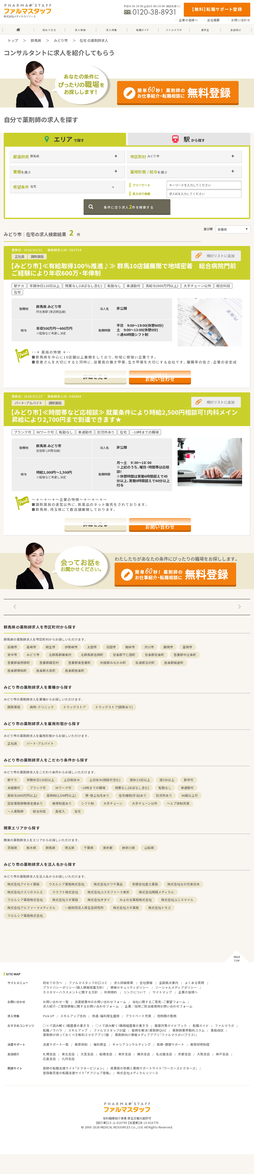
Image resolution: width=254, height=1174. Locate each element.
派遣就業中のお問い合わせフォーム (100, 1001)
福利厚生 (100, 1044)
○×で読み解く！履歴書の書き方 (66, 1025)
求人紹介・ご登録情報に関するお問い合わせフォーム (81, 1006)
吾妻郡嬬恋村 (49, 662)
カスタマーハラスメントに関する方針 (70, 992)
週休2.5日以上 (140, 779)
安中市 (12, 654)
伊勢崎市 (71, 647)
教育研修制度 (200, 1044)
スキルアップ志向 (73, 1015)
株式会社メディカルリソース (137, 1072)
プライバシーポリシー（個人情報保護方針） (73, 987)
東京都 (108, 847)
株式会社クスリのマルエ (25, 892)
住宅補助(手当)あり (133, 795)
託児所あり (164, 795)
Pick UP (48, 1015)
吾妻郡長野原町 (18, 662)
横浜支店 (143, 1054)
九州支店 (68, 1058)
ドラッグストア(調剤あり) (114, 707)
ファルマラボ (224, 1025)
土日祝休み (72, 779)
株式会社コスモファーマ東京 (108, 892)
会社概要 (213, 20)
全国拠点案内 (168, 982)
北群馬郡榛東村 (60, 654)
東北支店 (68, 1054)
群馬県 (36, 40)
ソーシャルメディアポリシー (176, 987)
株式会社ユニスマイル (177, 899)
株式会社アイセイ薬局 (23, 884)
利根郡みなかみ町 (113, 662)
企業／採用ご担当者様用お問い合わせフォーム (158, 1006)
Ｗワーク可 (63, 787)
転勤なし (165, 787)
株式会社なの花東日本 (183, 884)
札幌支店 (49, 1054)
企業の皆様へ (188, 20)
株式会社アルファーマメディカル (31, 907)
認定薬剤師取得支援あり (25, 803)
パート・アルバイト (40, 743)
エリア (65, 139)
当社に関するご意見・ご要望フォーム (159, 1001)
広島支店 (49, 1058)
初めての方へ (52, 982)
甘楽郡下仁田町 (124, 654)
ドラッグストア (74, 707)
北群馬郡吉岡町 (92, 654)
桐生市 (50, 647)
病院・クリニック (42, 707)
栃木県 (31, 847)
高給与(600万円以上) (22, 795)
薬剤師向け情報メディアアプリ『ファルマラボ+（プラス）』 (156, 1034)
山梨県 (149, 847)
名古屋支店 (164, 1054)
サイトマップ (162, 992)
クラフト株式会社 (65, 892)
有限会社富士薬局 (145, 884)
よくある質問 (194, 982)
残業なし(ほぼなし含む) (132, 787)
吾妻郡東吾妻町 (79, 662)
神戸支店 (222, 1054)
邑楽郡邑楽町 (74, 670)
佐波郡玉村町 (145, 662)
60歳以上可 (190, 795)
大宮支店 (87, 1054)
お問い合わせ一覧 (56, 1001)
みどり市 (61, 40)
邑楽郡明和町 (17, 670)
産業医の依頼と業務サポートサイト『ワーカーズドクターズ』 (153, 1068)
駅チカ (12, 779)
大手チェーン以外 (145, 803)
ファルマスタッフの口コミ (88, 982)
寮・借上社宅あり (97, 795)
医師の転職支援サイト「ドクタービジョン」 (73, 1068)
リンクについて (135, 992)
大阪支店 (203, 1054)
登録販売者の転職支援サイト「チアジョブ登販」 (77, 1072)
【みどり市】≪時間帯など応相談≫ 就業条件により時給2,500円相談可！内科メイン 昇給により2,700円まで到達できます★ (127, 416)
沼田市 (111, 647)
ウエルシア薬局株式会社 (66, 884)
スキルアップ (78, 1030)
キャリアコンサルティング (131, 1044)
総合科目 (39, 811)
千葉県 (89, 847)
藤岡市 (168, 647)
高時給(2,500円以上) (61, 795)
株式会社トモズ (159, 907)
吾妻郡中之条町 (185, 654)
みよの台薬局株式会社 (136, 899)
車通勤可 (187, 787)
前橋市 (12, 647)
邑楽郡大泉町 (46, 670)
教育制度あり (62, 803)
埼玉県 (69, 847)
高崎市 (31, 647)
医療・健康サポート (170, 1044)
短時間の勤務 (167, 1015)
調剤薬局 (13, 707)
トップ (13, 40)
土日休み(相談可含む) (104, 779)
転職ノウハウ (52, 1030)
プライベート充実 (138, 1015)
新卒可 (188, 779)
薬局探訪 (217, 1030)
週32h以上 (166, 779)
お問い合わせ (240, 20)
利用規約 (110, 992)
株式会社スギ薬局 (65, 899)
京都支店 (184, 1054)
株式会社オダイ (99, 899)
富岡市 (187, 647)
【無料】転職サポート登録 (217, 9)
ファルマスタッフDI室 (110, 1030)
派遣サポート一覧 (56, 1044)
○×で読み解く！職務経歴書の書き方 (122, 1025)
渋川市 (149, 647)
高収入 (60, 811)
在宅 (77, 811)
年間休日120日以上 (40, 779)
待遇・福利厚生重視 (106, 1015)
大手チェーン (113, 803)
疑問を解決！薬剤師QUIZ (149, 1030)
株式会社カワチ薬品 (108, 884)
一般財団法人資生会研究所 (84, 907)
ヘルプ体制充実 (178, 803)
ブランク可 (38, 787)
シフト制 (87, 803)
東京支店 (124, 1054)
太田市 (92, 647)
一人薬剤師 (15, 811)
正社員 (12, 743)
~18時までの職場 (93, 787)
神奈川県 (128, 847)
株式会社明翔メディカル (156, 892)
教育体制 (81, 1044)
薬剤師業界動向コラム (188, 1030)
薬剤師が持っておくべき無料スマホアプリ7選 (76, 1034)
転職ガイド (201, 1025)
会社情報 (146, 982)
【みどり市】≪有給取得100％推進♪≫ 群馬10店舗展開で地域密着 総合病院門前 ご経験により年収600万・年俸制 (126, 269)
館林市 (130, 647)
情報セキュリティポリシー (129, 987)
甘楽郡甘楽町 (154, 654)
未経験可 (13, 787)
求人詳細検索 (123, 982)
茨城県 (12, 847)
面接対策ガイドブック (171, 1025)
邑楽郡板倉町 (174, 662)
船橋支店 (105, 1054)
